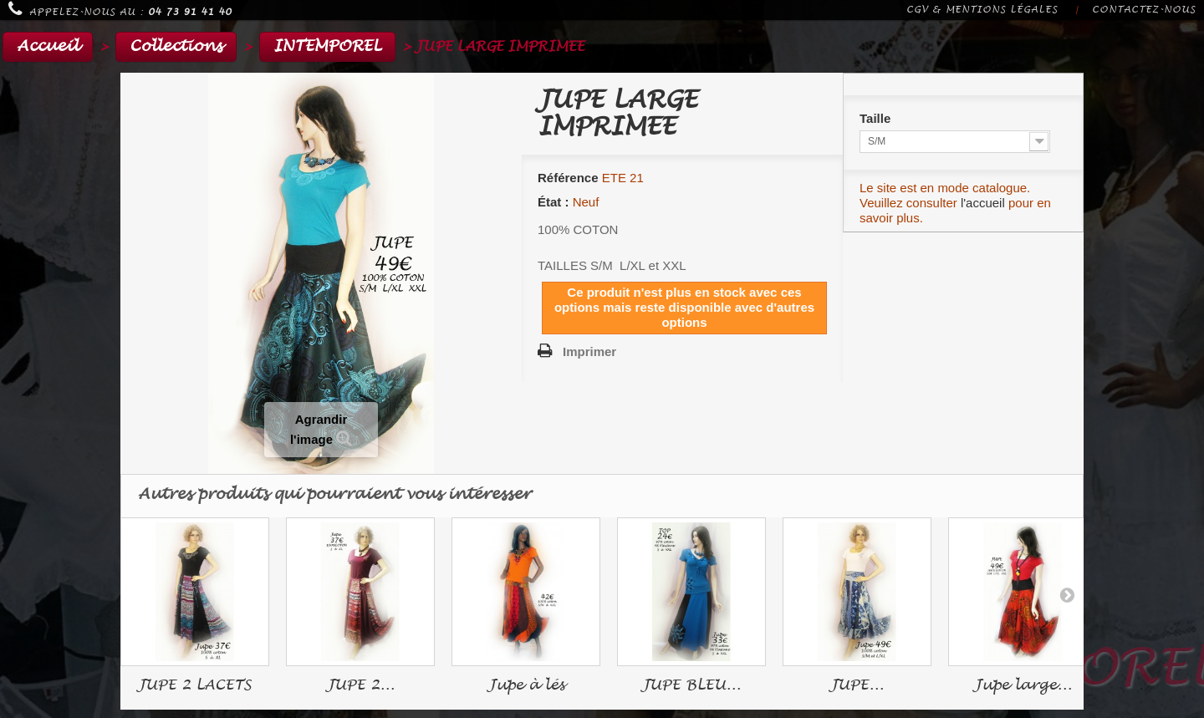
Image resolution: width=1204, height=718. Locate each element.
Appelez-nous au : (120, 9)
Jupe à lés (526, 685)
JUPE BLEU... (691, 685)
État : (553, 202)
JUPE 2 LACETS (195, 685)
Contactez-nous (1144, 9)
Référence (568, 178)
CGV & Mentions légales (982, 9)
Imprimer (589, 351)
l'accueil (983, 203)
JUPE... (857, 685)
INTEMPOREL (327, 46)
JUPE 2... (361, 685)
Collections (176, 46)
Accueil (48, 46)
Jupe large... (1023, 685)
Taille (877, 118)
